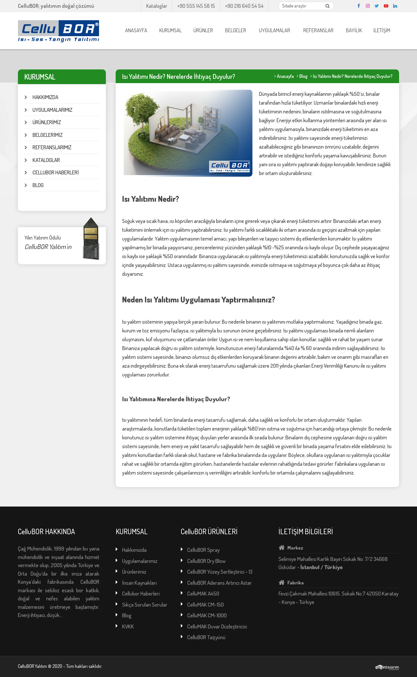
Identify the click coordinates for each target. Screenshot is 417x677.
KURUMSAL (170, 30)
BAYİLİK (354, 30)
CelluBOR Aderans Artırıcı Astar (219, 582)
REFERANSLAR (318, 30)
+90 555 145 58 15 (196, 6)
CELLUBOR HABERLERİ (56, 172)
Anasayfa (285, 76)
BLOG (38, 185)
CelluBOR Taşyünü (206, 637)
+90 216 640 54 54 (244, 6)
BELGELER (235, 30)
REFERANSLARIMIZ (52, 147)
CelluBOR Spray (203, 549)
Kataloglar (156, 6)
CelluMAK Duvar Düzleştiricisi (217, 626)
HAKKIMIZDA (45, 97)
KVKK (128, 626)
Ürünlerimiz (134, 571)
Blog (303, 76)
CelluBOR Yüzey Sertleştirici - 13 (219, 571)
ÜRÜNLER (203, 30)
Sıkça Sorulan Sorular (144, 604)
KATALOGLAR (46, 159)
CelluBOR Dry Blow (206, 560)
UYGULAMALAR (274, 30)
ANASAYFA (136, 30)
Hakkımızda (134, 549)
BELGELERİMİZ (48, 134)
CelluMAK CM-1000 (207, 615)
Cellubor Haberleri (141, 593)
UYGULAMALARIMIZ (52, 109)
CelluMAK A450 (203, 593)
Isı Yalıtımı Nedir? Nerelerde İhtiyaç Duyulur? (353, 76)
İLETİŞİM (381, 30)
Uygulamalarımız (139, 560)
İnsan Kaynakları (139, 582)
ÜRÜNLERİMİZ (47, 122)
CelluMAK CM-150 (205, 604)
